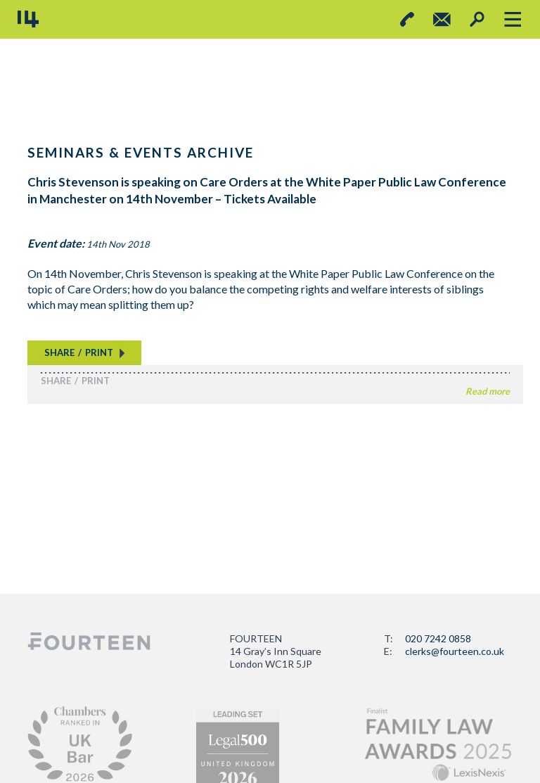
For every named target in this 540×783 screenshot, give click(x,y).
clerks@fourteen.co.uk (454, 651)
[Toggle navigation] (512, 19)
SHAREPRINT (78, 352)
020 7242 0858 (438, 638)
